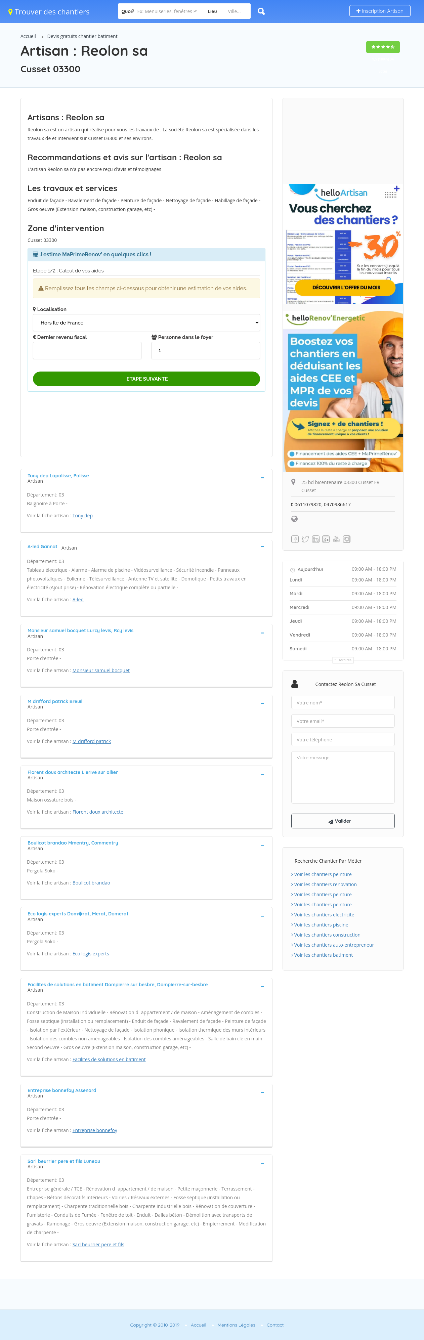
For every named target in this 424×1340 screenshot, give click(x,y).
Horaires (345, 660)
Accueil (28, 36)
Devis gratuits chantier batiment (82, 36)
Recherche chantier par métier (328, 861)
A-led (78, 599)
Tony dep (83, 515)
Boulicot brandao (91, 882)
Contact (275, 1325)
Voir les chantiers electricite (322, 914)
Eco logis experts (91, 953)
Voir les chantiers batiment (322, 955)
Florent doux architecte (98, 812)
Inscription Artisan (380, 11)
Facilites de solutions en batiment (109, 1059)
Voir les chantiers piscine (319, 924)
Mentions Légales (236, 1325)
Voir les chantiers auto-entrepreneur (332, 945)
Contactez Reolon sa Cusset (345, 684)
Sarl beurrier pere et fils (98, 1244)
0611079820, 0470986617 (321, 504)
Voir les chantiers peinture (321, 874)
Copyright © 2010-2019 (154, 1325)
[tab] (146, 477)
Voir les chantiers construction (326, 935)
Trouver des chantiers (49, 11)
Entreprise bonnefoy (95, 1130)
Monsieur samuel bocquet (101, 670)
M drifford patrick (92, 741)
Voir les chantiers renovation (324, 884)
